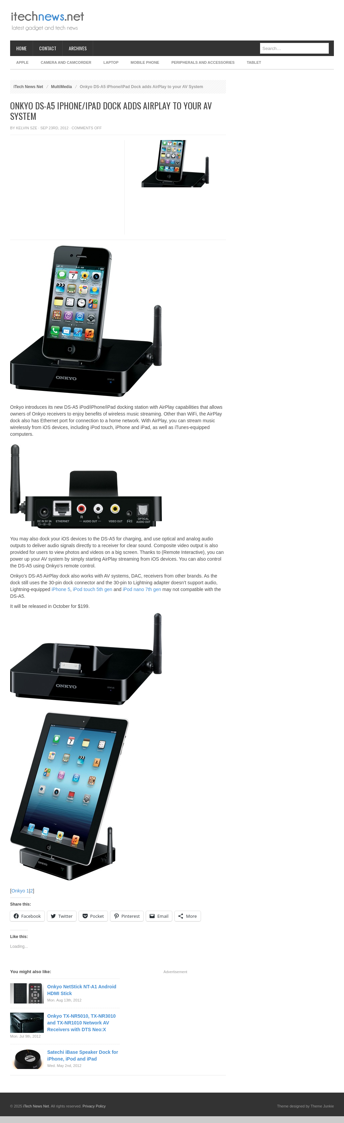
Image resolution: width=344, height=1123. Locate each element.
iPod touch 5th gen (92, 589)
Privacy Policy (94, 1106)
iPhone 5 (61, 589)
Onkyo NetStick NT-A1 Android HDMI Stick (81, 990)
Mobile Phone (145, 62)
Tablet (254, 62)
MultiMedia (61, 86)
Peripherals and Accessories (202, 62)
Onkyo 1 (20, 890)
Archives (78, 48)
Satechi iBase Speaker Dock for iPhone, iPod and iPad (82, 1055)
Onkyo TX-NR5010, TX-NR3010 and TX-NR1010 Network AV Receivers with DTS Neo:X (81, 1022)
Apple (22, 62)
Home (21, 48)
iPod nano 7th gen (142, 589)
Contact (47, 48)
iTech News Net (28, 86)
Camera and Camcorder (66, 62)
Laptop (111, 62)
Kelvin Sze (26, 128)
